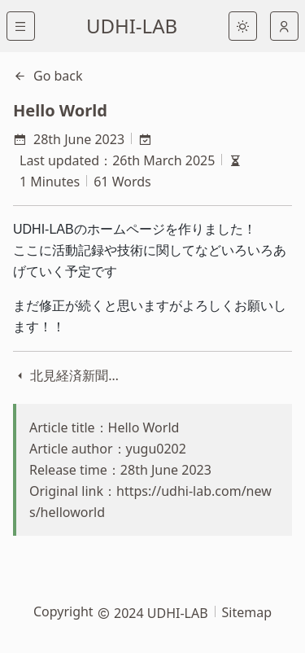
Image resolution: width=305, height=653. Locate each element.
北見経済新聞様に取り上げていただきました (68, 375)
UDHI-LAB (131, 25)
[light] (243, 26)
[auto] (284, 26)
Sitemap (247, 612)
